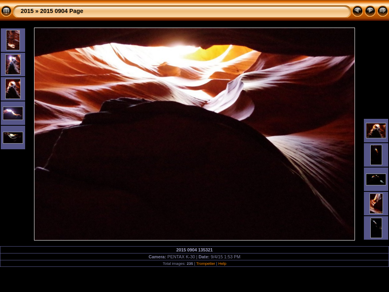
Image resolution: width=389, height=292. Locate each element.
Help (222, 263)
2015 (27, 11)
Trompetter (205, 263)
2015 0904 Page (61, 11)
